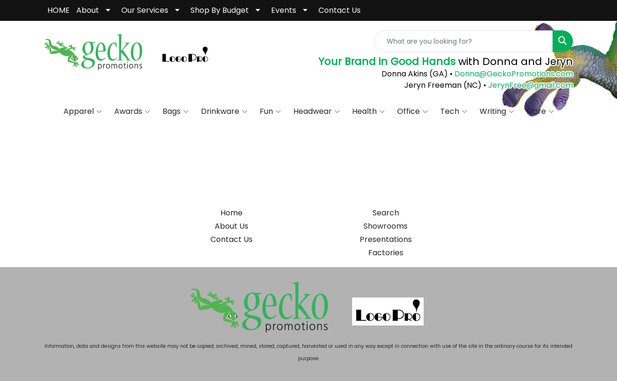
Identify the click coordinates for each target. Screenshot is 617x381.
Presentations (386, 239)
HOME (58, 10)
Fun (270, 111)
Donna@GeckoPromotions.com (513, 73)
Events (283, 10)
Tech (453, 111)
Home (231, 212)
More (540, 111)
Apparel (83, 111)
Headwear (316, 111)
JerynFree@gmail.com (530, 85)
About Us (231, 226)
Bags (176, 111)
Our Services (144, 10)
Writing (497, 111)
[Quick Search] (463, 41)
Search (385, 212)
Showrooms (385, 226)
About (87, 10)
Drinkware (224, 111)
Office (412, 111)
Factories (385, 252)
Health (368, 111)
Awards (132, 111)
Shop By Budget (220, 10)
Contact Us (339, 10)
